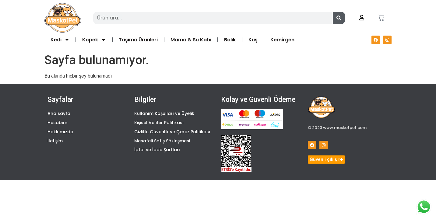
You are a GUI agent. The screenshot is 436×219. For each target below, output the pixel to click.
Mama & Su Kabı (191, 39)
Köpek (94, 39)
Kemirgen (282, 39)
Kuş (253, 39)
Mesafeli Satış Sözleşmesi (162, 142)
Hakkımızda (60, 133)
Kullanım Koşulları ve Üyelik (164, 114)
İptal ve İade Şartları (157, 151)
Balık (230, 39)
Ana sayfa (58, 114)
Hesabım (57, 123)
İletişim (55, 142)
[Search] (339, 18)
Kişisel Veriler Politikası (159, 123)
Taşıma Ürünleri (138, 39)
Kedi (60, 39)
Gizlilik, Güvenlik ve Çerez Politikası (172, 133)
